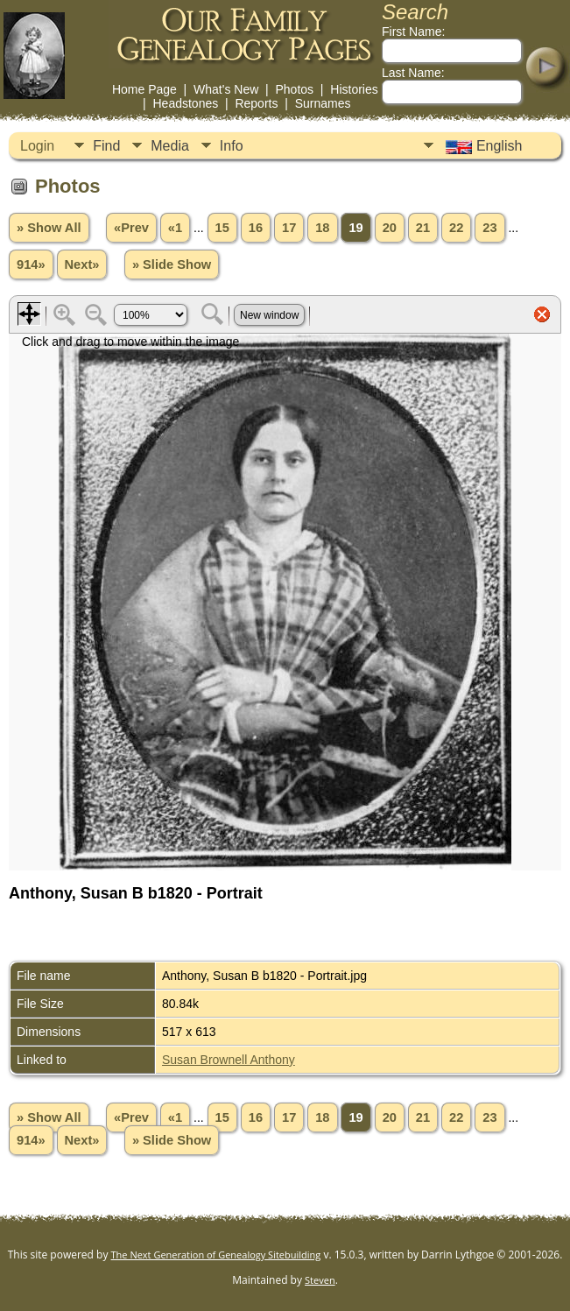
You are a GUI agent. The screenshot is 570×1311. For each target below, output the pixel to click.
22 (456, 228)
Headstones (185, 103)
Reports (256, 103)
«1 (175, 228)
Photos (294, 89)
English (482, 146)
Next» (82, 264)
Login (37, 145)
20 (390, 228)
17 (289, 228)
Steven (320, 1279)
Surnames (323, 103)
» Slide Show (171, 264)
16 (256, 228)
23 (489, 228)
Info (231, 145)
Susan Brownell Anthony (228, 1060)
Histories (353, 89)
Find (106, 145)
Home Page (144, 89)
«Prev (131, 228)
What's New (226, 89)
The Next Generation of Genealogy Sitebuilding (216, 1254)
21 (423, 228)
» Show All (49, 228)
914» (31, 264)
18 (322, 228)
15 (222, 228)
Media (170, 145)
